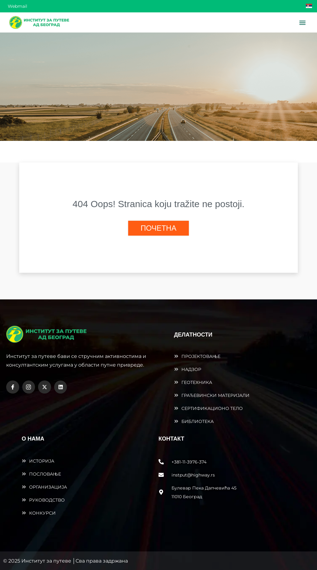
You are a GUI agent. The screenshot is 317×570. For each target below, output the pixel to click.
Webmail (17, 6)
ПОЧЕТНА (158, 228)
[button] (302, 22)
